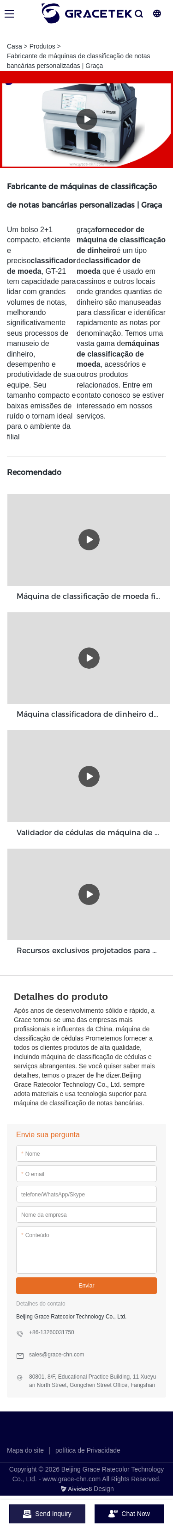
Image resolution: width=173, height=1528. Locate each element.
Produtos (42, 46)
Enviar (86, 1285)
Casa (14, 46)
